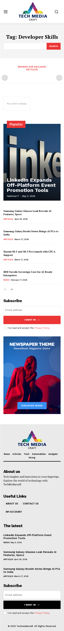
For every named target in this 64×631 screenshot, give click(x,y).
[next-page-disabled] (59, 78)
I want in (32, 320)
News (6, 280)
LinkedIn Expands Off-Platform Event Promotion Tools (31, 185)
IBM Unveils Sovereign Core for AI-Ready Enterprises (27, 273)
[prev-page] (5, 78)
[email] (32, 310)
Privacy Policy (41, 328)
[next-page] (11, 289)
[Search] (54, 46)
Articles (8, 219)
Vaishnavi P (13, 196)
